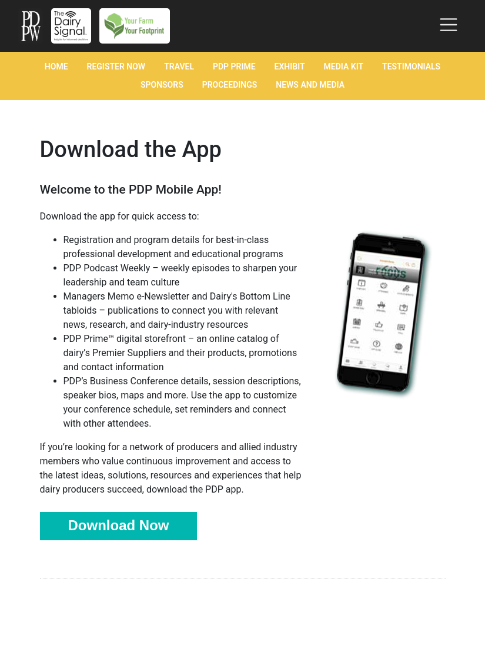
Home (56, 66)
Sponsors (162, 84)
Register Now (116, 66)
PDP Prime (234, 66)
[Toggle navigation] (448, 24)
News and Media (310, 84)
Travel (179, 66)
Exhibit (290, 66)
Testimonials (411, 66)
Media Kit (344, 66)
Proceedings (229, 84)
